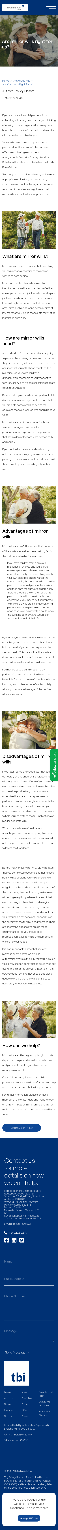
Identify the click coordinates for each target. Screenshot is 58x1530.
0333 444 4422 (16, 1233)
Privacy (24, 1416)
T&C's (24, 1410)
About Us (8, 1398)
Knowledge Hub (21, 80)
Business (8, 1410)
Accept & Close (29, 1518)
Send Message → (17, 1352)
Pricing (24, 1404)
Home (5, 80)
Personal (8, 1392)
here (45, 1508)
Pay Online (26, 1398)
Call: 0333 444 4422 (22, 1127)
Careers (8, 1416)
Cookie (7, 1404)
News (24, 1392)
